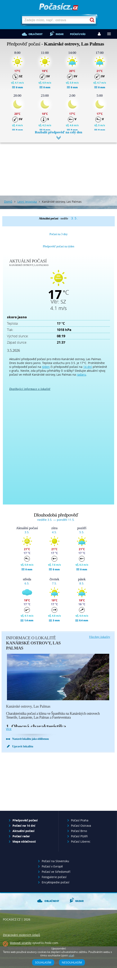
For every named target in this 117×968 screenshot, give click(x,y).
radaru (81, 374)
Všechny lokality (99, 636)
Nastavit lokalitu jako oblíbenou (30, 738)
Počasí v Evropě (52, 866)
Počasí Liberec (80, 841)
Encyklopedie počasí (55, 882)
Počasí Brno (79, 831)
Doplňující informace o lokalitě (29, 389)
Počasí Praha (79, 820)
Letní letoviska (27, 202)
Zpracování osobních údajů (21, 935)
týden (46, 367)
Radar (60, 34)
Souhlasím (43, 962)
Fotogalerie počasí (54, 877)
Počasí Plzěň (79, 836)
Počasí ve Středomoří (56, 872)
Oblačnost (35, 34)
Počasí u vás (77, 34)
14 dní (87, 367)
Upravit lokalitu (22, 746)
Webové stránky (21, 943)
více (8, 729)
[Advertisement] (58, 165)
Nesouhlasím (72, 962)
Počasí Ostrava (81, 826)
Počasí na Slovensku (55, 861)
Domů (8, 202)
